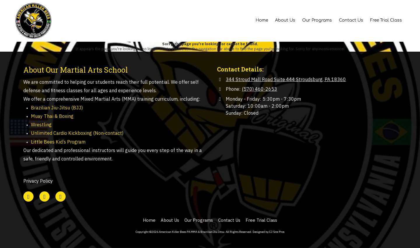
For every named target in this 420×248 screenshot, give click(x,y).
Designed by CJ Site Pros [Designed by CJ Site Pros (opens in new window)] (268, 232)
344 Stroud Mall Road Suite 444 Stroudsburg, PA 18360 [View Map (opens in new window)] (286, 79)
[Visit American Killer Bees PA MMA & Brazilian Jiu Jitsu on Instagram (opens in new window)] (60, 196)
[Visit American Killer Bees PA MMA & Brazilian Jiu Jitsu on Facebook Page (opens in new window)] (44, 196)
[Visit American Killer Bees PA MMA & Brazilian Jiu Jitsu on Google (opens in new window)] (28, 196)
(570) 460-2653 (259, 89)
